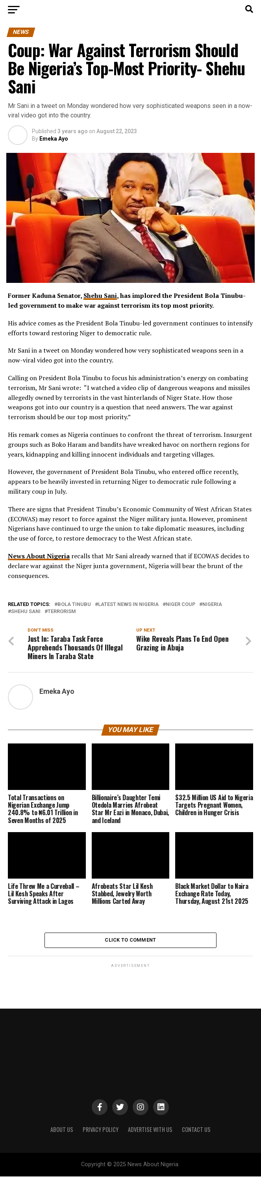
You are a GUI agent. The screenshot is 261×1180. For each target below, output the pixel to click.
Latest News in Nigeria (128, 604)
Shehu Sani (100, 295)
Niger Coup (180, 604)
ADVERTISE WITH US (150, 1133)
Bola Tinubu (74, 604)
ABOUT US (61, 1133)
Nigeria (212, 604)
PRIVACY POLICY (100, 1133)
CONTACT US (196, 1133)
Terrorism (62, 611)
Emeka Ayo (53, 139)
